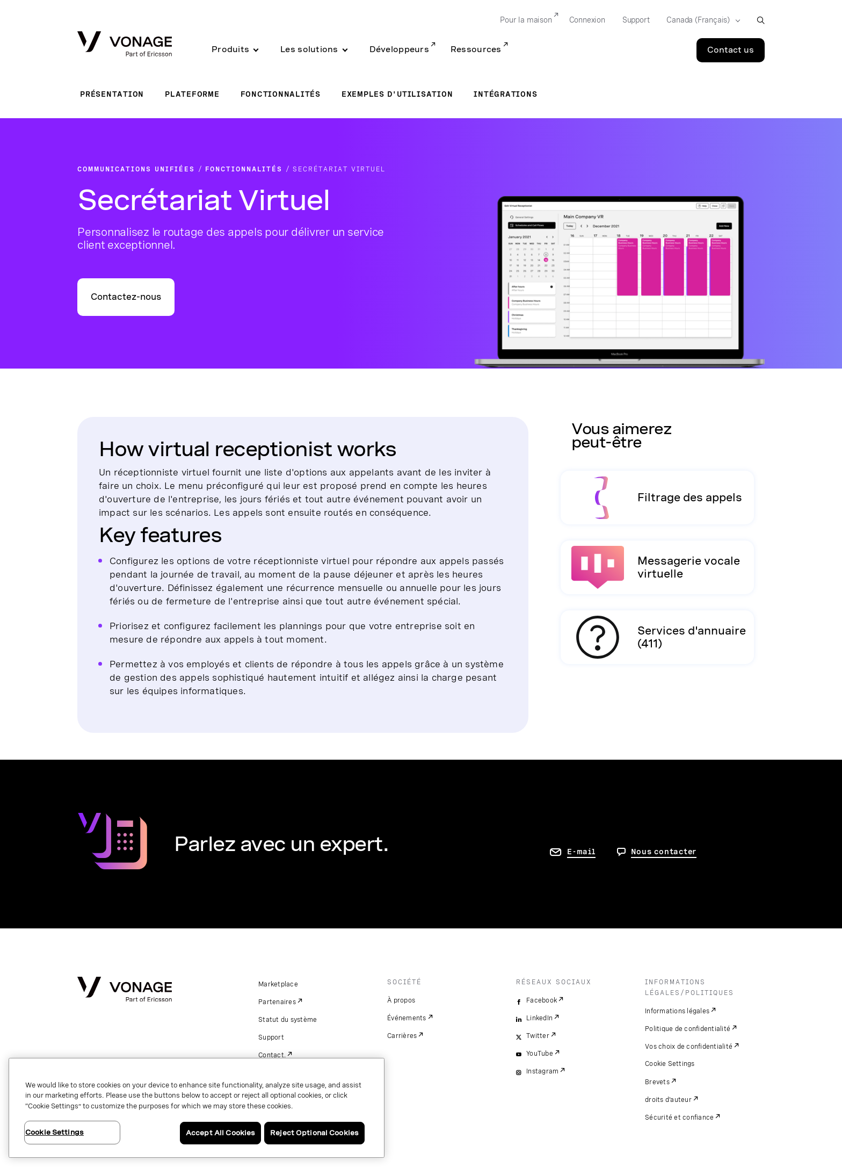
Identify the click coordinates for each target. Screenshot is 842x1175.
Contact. (272, 1055)
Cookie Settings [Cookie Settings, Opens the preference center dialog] (54, 1132)
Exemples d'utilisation (397, 94)
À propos (401, 1000)
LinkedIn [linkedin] (539, 1018)
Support (271, 1037)
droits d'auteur (668, 1100)
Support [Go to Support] (636, 20)
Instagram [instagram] (542, 1071)
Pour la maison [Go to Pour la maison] (525, 20)
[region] (196, 1108)
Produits (230, 49)
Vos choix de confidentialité (688, 1046)
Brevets (657, 1082)
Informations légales (677, 1011)
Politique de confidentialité (687, 1029)
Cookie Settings (670, 1064)
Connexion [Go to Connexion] (587, 20)
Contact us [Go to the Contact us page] (730, 50)
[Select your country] (700, 20)
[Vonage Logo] (124, 45)
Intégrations (505, 94)
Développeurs (399, 49)
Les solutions (309, 49)
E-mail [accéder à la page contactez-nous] (581, 851)
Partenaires (277, 1002)
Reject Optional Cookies (314, 1133)
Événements (406, 1018)
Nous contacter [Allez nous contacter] (664, 851)
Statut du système (287, 1019)
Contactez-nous (126, 297)
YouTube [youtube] (539, 1053)
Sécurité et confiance (679, 1117)
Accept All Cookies (220, 1133)
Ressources (476, 49)
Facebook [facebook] (541, 1000)
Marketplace (278, 984)
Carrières (402, 1036)
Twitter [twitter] (537, 1036)
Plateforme (192, 94)
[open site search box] (761, 20)
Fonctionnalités (281, 94)
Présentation (112, 94)
